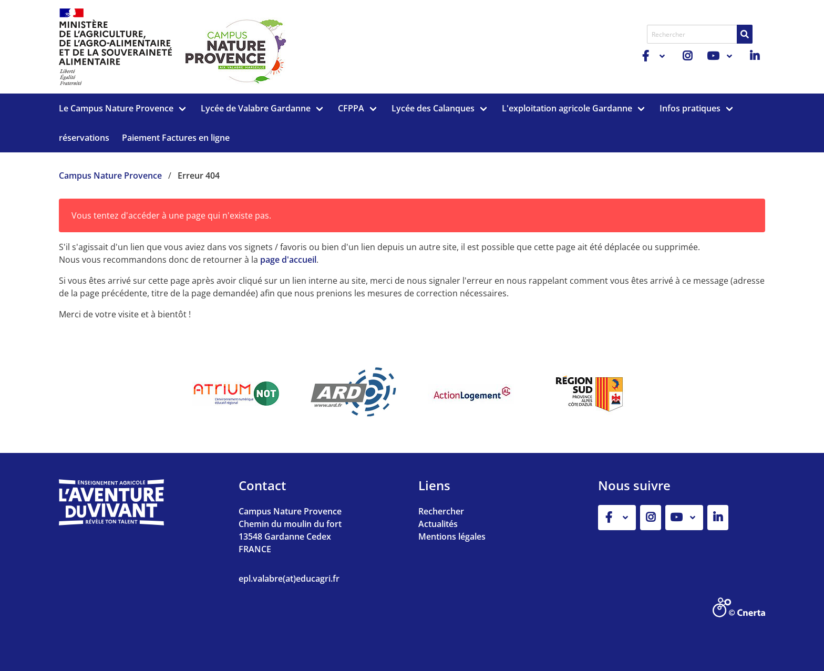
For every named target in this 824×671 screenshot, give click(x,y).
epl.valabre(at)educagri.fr (289, 578)
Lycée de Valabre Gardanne (256, 108)
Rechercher (441, 511)
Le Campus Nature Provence (116, 108)
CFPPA (351, 108)
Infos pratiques (690, 108)
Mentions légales (452, 536)
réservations (84, 137)
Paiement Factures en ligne (176, 137)
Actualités (438, 524)
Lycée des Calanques (433, 108)
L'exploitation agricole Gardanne (567, 108)
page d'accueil (288, 259)
